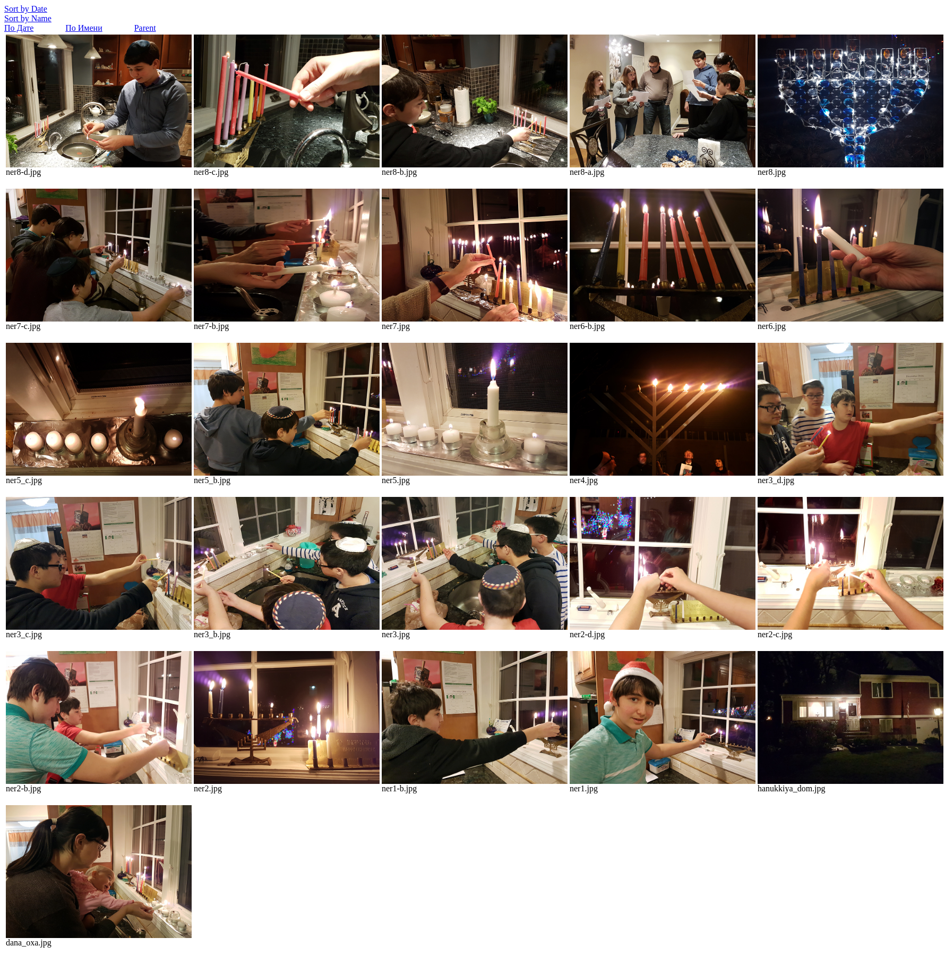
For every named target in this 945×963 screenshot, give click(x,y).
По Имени (83, 27)
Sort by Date (25, 8)
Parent (145, 27)
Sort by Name (27, 18)
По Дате (18, 27)
